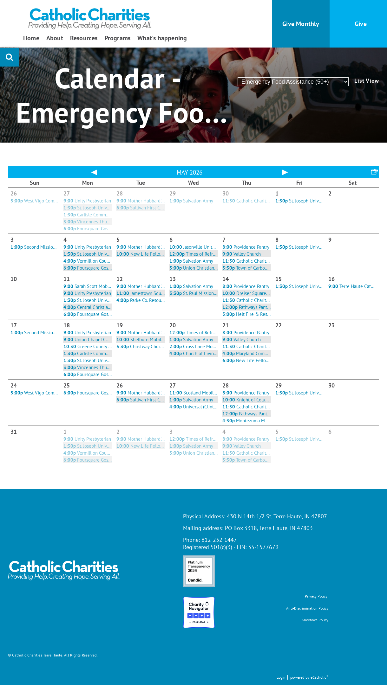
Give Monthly (300, 24)
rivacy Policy (317, 596)
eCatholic (319, 677)
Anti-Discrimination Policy (307, 608)
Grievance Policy (315, 620)
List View (366, 80)
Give (361, 24)
